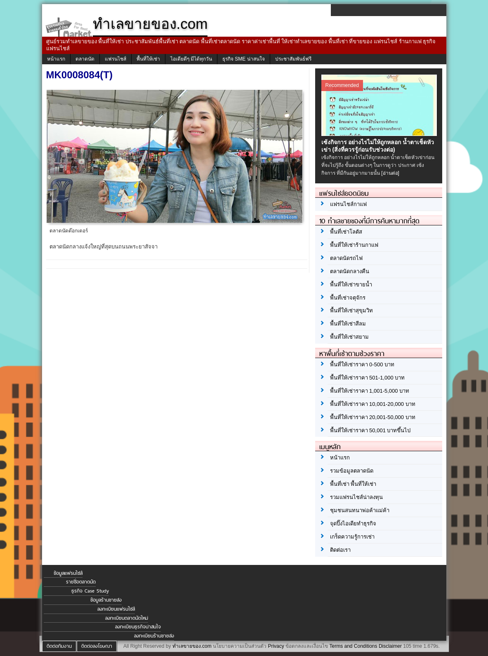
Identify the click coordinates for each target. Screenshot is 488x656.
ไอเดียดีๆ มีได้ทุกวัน (191, 59)
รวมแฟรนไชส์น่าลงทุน (356, 497)
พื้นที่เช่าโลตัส (346, 232)
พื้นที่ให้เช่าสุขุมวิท (351, 310)
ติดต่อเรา (340, 550)
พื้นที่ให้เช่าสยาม (349, 337)
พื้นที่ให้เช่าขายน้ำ (351, 284)
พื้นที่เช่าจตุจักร (347, 298)
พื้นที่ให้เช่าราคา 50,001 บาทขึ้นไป (370, 430)
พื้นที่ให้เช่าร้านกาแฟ (354, 245)
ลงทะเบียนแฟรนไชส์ (116, 609)
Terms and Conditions (353, 646)
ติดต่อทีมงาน (59, 646)
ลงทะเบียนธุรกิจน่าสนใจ (138, 627)
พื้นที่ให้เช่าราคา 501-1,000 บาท (367, 378)
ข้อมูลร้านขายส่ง (106, 600)
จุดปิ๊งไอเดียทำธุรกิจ (353, 523)
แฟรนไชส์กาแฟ (348, 204)
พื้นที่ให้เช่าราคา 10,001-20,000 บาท (372, 404)
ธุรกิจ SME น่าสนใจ (243, 59)
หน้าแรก (56, 59)
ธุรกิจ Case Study (90, 591)
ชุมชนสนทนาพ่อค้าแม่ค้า (359, 510)
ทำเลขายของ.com (192, 646)
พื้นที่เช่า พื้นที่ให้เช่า (353, 484)
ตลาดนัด (84, 59)
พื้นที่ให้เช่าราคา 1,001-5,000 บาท (370, 391)
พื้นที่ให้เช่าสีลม (348, 324)
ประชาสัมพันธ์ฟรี (293, 59)
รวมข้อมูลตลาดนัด (351, 471)
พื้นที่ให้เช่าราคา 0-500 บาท (362, 364)
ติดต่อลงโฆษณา (96, 646)
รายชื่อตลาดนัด (81, 582)
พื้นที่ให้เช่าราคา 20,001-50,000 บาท (372, 417)
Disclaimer (390, 646)
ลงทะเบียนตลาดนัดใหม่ (126, 618)
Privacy (276, 646)
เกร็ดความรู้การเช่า (352, 537)
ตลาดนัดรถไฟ (346, 258)
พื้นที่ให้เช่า (148, 59)
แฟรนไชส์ (115, 59)
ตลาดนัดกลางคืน (349, 271)
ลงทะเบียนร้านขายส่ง (154, 636)
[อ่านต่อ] (390, 173)
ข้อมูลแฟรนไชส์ (68, 573)
